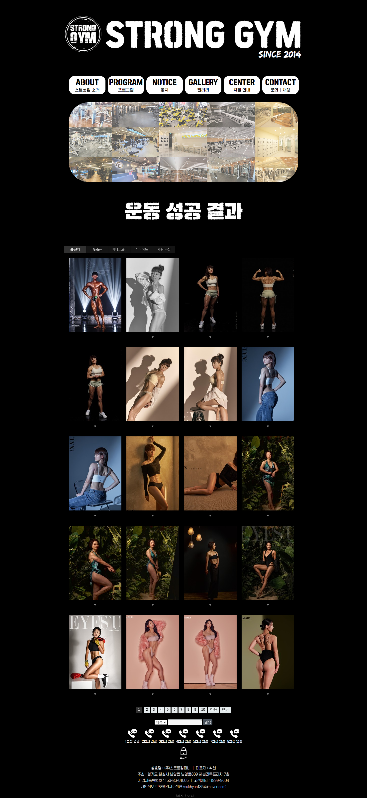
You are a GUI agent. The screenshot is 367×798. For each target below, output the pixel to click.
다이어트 (141, 249)
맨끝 (225, 709)
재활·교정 (164, 249)
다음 (213, 709)
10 (203, 709)
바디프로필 (119, 249)
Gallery (97, 249)
